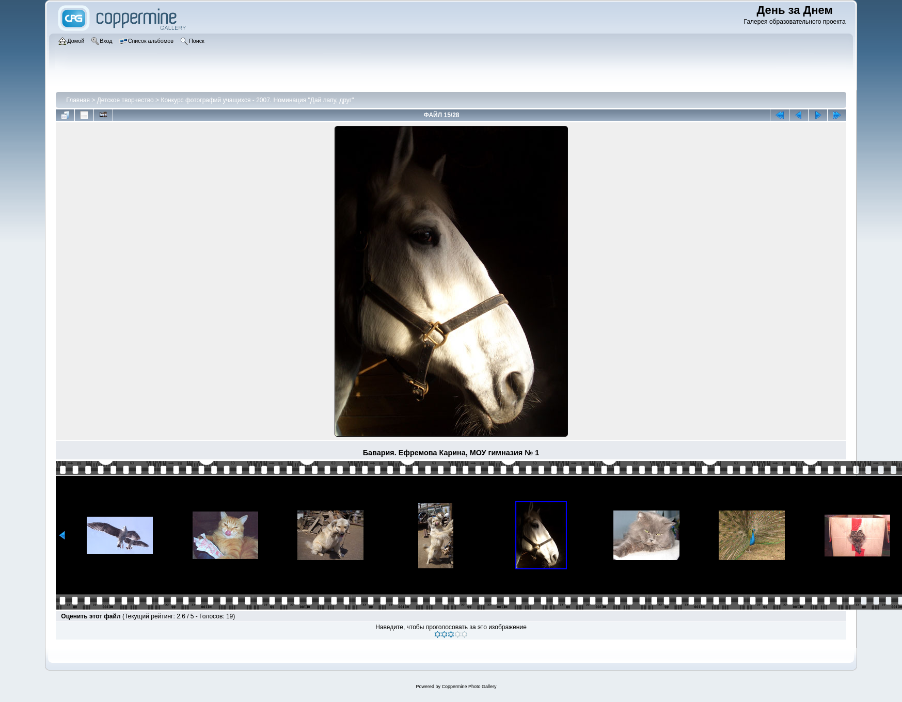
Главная (78, 100)
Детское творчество (125, 100)
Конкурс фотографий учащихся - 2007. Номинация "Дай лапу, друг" (257, 100)
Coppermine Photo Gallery (468, 686)
